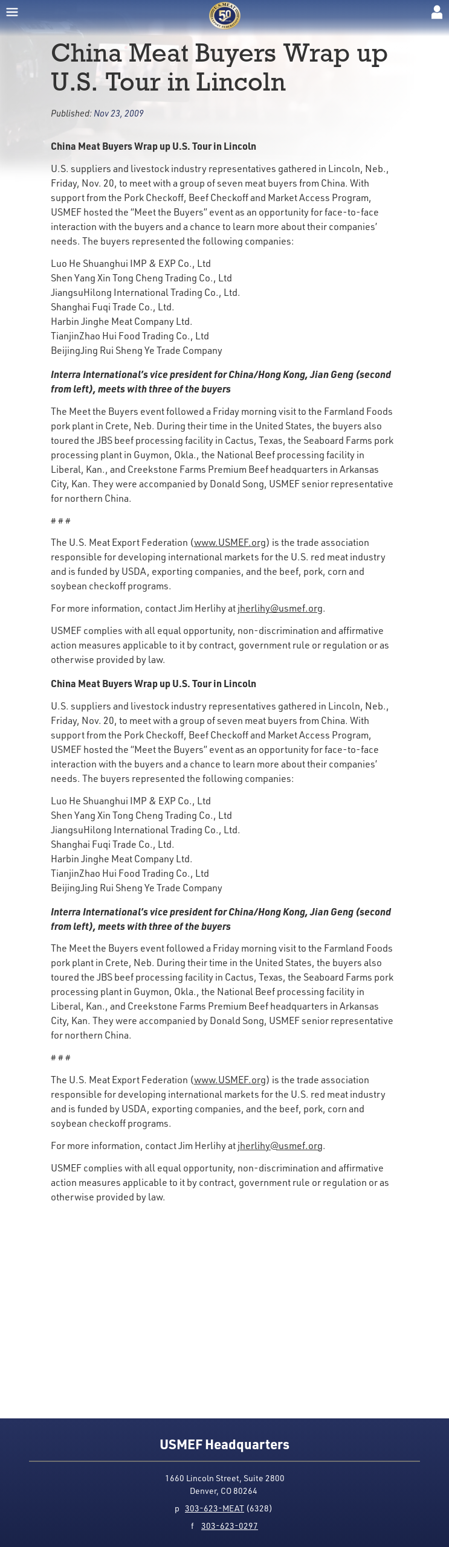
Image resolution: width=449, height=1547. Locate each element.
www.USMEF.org (230, 542)
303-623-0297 (229, 1525)
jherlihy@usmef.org (280, 608)
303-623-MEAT (214, 1508)
